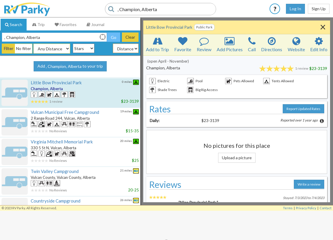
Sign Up (319, 8)
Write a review (309, 184)
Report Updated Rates (303, 109)
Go (113, 37)
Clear (130, 37)
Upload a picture (237, 157)
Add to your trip (70, 66)
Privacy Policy (306, 208)
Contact (326, 208)
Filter (8, 48)
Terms (288, 208)
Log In (295, 8)
